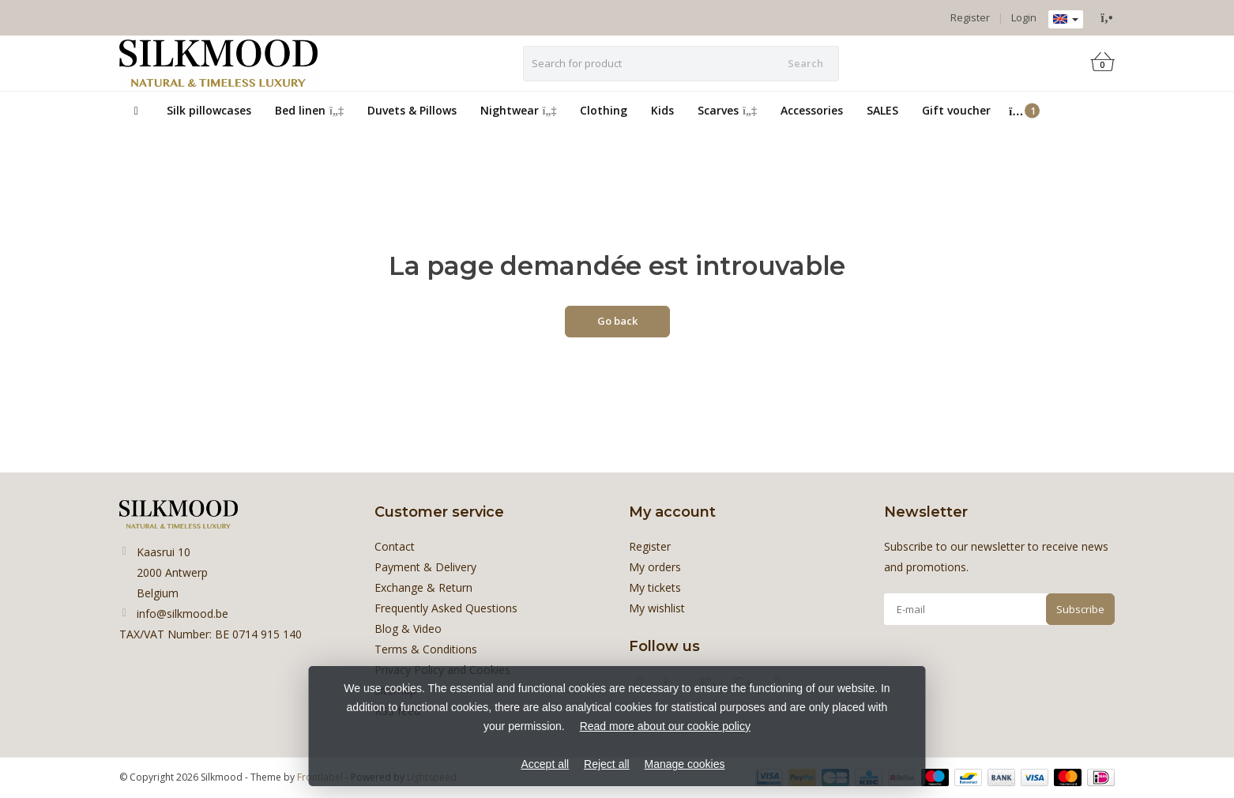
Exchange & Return (423, 587)
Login (1023, 17)
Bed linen (309, 110)
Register (970, 17)
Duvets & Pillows (412, 110)
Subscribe (1080, 609)
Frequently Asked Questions (445, 607)
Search (805, 63)
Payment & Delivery (425, 566)
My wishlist (657, 607)
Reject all (607, 764)
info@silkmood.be (182, 613)
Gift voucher (956, 110)
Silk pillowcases (209, 110)
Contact (394, 546)
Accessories (812, 110)
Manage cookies (685, 764)
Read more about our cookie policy (665, 726)
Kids (662, 110)
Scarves (727, 110)
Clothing (603, 110)
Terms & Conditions (425, 649)
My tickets (655, 587)
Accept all (545, 764)
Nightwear (518, 110)
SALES (882, 110)
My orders (655, 566)
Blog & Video (408, 628)
